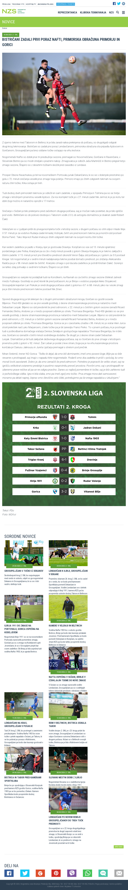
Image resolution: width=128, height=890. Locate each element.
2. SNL (15, 35)
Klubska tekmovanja (93, 12)
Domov (4, 28)
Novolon (78, 886)
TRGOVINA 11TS (18, 4)
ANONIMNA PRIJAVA (45, 4)
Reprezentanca (67, 12)
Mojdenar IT (69, 886)
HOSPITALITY (31, 4)
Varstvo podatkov (115, 884)
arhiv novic (119, 847)
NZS (111, 12)
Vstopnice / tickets (65, 4)
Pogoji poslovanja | (102, 884)
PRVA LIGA (6, 4)
